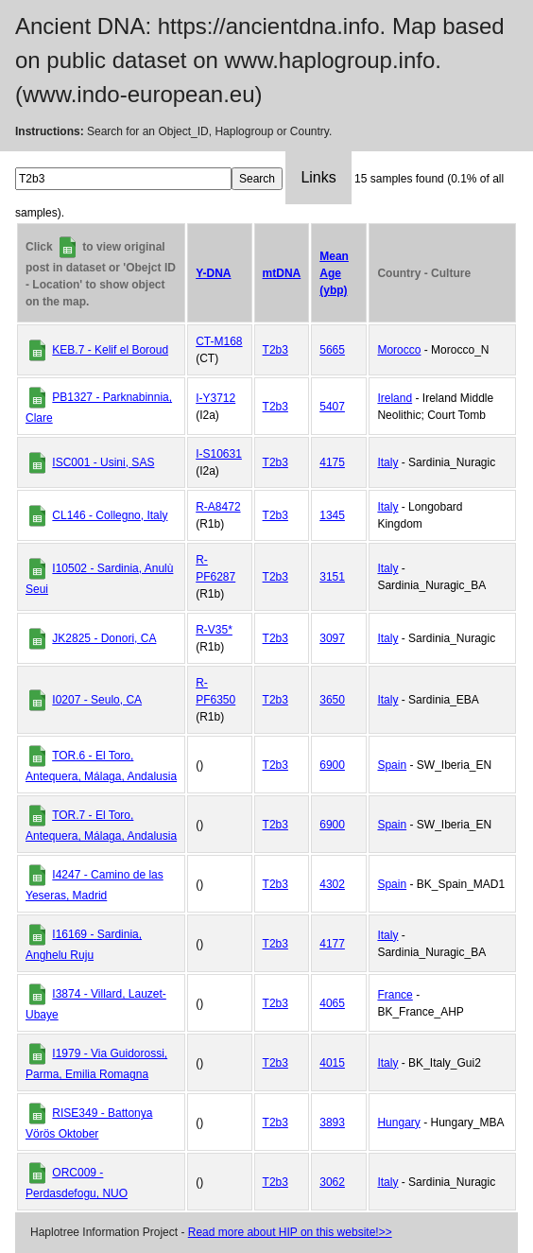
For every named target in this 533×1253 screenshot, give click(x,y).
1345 (332, 515)
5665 (332, 350)
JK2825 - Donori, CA (104, 638)
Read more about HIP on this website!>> (290, 1232)
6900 (332, 765)
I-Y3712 (215, 398)
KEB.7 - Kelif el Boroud (110, 350)
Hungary (398, 1122)
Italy (387, 462)
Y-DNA (213, 273)
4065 (332, 1003)
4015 (332, 1063)
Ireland (394, 398)
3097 (332, 638)
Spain (391, 765)
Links (318, 177)
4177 (332, 943)
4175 (332, 462)
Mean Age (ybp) (334, 273)
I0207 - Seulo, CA (97, 699)
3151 (332, 576)
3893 (332, 1122)
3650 (332, 699)
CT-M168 (219, 341)
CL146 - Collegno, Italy (109, 515)
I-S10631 (219, 454)
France (394, 994)
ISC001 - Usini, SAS (103, 462)
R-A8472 (218, 506)
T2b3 (275, 350)
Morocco (399, 350)
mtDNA (282, 273)
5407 (332, 406)
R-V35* (214, 629)
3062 (332, 1182)
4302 (332, 884)
